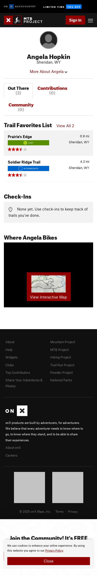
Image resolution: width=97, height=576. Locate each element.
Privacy (73, 511)
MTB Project (59, 350)
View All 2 (65, 125)
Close (49, 561)
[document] (48, 554)
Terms (59, 511)
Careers (11, 455)
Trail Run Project (62, 365)
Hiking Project (60, 357)
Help (8, 350)
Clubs (9, 365)
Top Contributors (17, 372)
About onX (13, 447)
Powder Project (61, 372)
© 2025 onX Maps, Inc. (35, 511)
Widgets (11, 357)
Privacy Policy (54, 550)
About (9, 342)
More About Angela (48, 71)
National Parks (61, 380)
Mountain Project (62, 342)
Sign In (75, 20)
